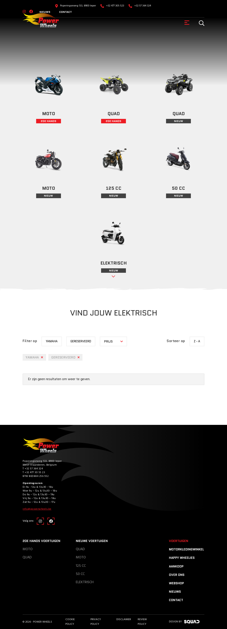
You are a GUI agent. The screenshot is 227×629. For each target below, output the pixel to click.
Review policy (142, 621)
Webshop (176, 583)
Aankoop (176, 566)
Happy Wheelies (182, 557)
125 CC (81, 566)
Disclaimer (123, 619)
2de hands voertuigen (41, 541)
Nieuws (175, 591)
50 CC (80, 574)
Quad (27, 557)
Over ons (176, 575)
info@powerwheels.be (37, 509)
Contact (65, 12)
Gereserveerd (80, 341)
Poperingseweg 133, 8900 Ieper (78, 6)
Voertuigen (178, 541)
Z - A (197, 341)
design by (184, 621)
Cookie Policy (70, 621)
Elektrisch (85, 582)
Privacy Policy (95, 621)
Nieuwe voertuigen (92, 541)
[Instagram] (40, 521)
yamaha (52, 341)
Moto (28, 549)
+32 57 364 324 (142, 6)
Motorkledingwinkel (186, 549)
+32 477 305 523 (115, 6)
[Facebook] (51, 521)
